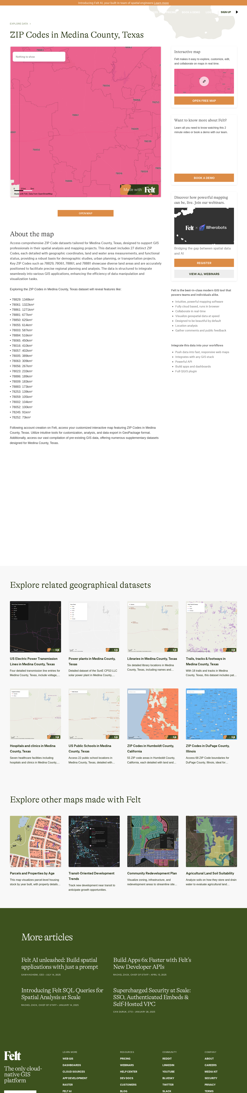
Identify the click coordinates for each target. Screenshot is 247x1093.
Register (204, 263)
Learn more (161, 2)
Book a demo (204, 177)
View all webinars (204, 274)
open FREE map (204, 100)
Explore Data (19, 23)
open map (85, 213)
